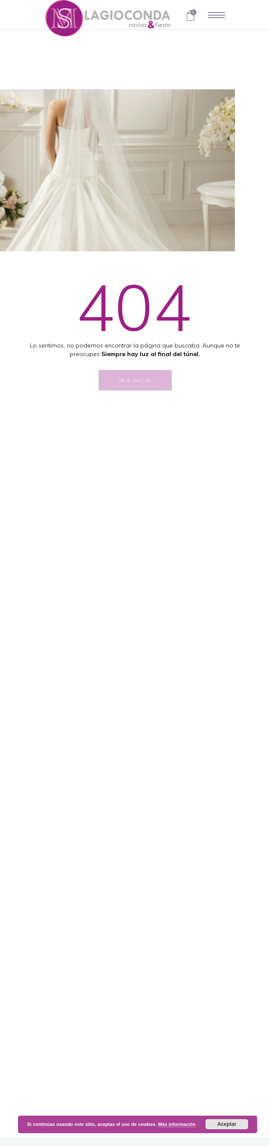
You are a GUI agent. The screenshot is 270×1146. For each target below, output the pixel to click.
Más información (177, 1124)
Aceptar (227, 1124)
